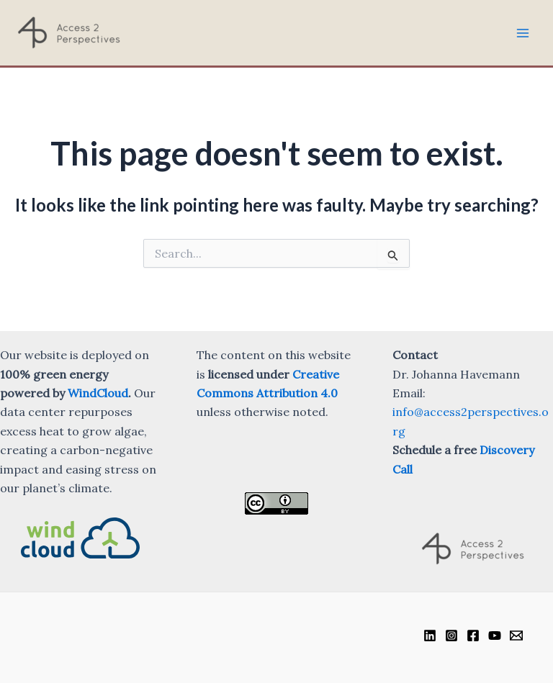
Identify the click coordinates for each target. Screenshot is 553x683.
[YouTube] (494, 635)
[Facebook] (473, 635)
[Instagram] (451, 635)
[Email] (516, 635)
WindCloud (98, 393)
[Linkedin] (429, 635)
